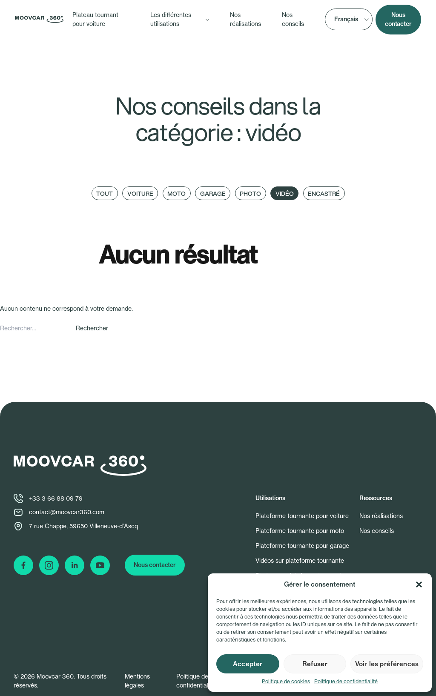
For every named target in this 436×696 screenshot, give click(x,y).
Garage (213, 193)
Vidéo (284, 193)
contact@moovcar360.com (66, 512)
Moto (176, 193)
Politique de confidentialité (346, 681)
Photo (250, 193)
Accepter (247, 664)
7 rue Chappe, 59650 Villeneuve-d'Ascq (83, 526)
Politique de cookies (286, 681)
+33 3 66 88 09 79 (56, 498)
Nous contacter (398, 19)
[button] (419, 584)
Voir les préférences (387, 664)
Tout (104, 193)
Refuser (314, 664)
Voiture (140, 193)
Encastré (324, 193)
